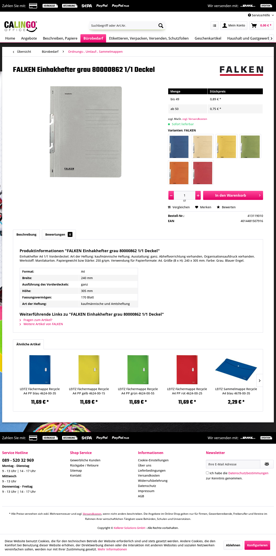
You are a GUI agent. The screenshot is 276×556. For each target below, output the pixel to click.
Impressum (146, 491)
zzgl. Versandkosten (194, 119)
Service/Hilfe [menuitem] (259, 15)
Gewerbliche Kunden (85, 460)
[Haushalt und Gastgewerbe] (249, 38)
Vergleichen (179, 207)
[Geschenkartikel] (208, 38)
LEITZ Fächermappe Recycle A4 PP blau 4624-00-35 (40, 391)
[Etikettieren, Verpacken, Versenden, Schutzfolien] (149, 38)
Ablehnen (233, 545)
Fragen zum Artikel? (36, 320)
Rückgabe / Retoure (84, 465)
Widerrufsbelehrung (153, 481)
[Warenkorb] (261, 25)
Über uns (144, 465)
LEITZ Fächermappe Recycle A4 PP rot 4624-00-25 (187, 391)
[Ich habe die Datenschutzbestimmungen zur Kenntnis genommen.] (207, 472)
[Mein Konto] (233, 25)
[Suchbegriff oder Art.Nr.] (127, 25)
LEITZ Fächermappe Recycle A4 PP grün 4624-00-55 (138, 391)
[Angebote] (29, 38)
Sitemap (76, 470)
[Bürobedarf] (93, 38)
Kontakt (75, 475)
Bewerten (226, 207)
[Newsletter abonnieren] (267, 464)
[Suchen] (160, 25)
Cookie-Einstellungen (153, 460)
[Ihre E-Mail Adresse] (233, 464)
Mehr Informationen (112, 549)
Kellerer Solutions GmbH (129, 528)
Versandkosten (149, 475)
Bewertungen (58, 234)
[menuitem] (127, 25)
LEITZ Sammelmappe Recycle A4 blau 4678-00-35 (236, 391)
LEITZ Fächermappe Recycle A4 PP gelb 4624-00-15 (89, 391)
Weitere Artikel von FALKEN (41, 324)
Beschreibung (26, 234)
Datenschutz (147, 486)
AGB (141, 496)
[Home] (10, 38)
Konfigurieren (257, 545)
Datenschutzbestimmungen (248, 473)
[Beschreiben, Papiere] (60, 38)
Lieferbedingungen (152, 470)
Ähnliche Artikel (28, 344)
